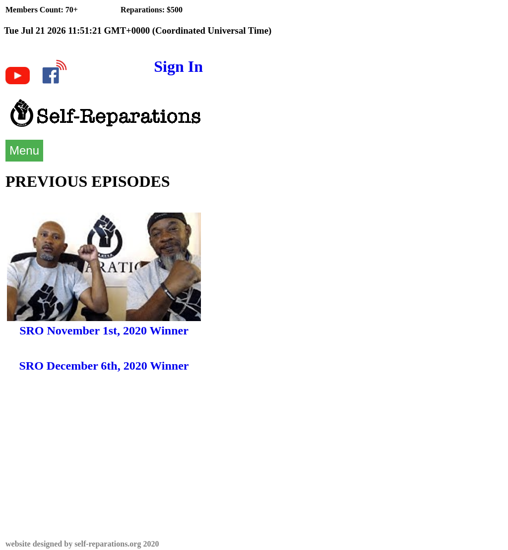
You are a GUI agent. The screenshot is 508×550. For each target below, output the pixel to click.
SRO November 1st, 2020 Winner (104, 330)
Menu (24, 150)
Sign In (178, 66)
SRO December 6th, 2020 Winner (104, 365)
